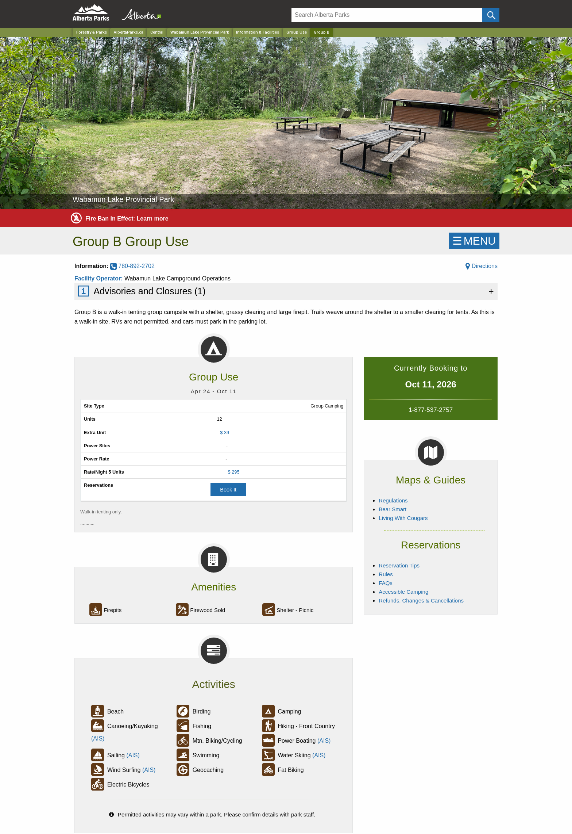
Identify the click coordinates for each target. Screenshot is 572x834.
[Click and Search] (490, 15)
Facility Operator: (99, 278)
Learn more (152, 218)
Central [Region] (156, 32)
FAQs (386, 583)
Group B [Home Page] (321, 32)
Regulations (393, 500)
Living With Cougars (403, 518)
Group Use (296, 32)
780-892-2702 (132, 266)
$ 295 (234, 472)
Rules (386, 574)
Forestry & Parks (91, 32)
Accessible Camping (403, 592)
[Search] (386, 15)
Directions (481, 266)
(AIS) (97, 738)
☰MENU (474, 241)
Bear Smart (392, 509)
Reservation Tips (399, 565)
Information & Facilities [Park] (257, 32)
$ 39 (224, 432)
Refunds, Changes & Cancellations (421, 600)
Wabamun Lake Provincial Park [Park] (199, 32)
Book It (228, 490)
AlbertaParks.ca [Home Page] (128, 32)
